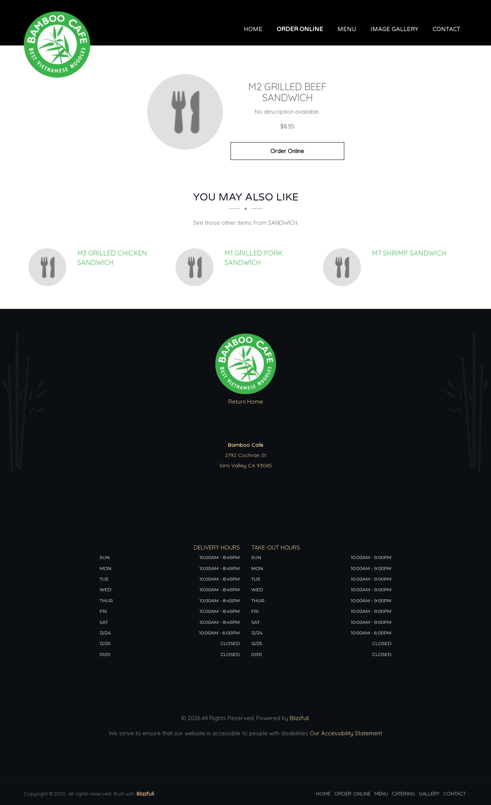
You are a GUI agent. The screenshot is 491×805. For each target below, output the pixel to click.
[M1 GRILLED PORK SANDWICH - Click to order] (196, 267)
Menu (346, 29)
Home (253, 29)
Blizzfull (299, 718)
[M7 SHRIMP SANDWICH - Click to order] (344, 267)
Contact (446, 29)
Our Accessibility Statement (345, 733)
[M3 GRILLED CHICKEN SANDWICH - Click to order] (49, 267)
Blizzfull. (145, 794)
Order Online (300, 29)
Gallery (429, 794)
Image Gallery (394, 29)
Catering (403, 794)
